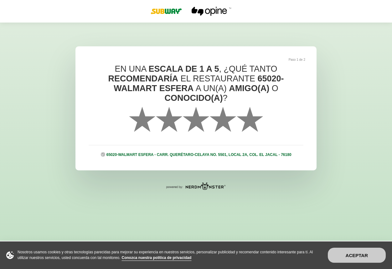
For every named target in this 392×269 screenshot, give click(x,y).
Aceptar (357, 255)
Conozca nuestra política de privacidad (157, 258)
